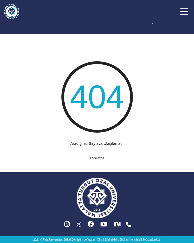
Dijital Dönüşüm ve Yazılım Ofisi (83, 239)
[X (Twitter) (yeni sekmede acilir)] (79, 225)
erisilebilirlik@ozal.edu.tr (146, 239)
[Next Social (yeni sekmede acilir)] (118, 225)
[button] (184, 11)
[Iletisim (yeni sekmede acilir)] (128, 225)
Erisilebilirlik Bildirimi (117, 239)
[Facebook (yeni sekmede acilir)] (91, 225)
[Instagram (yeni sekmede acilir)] (67, 225)
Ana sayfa (97, 157)
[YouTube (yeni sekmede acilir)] (104, 225)
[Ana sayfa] (12, 11)
